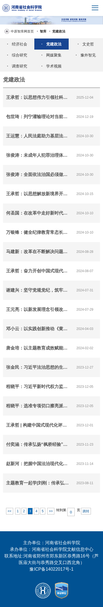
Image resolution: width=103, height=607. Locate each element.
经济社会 (17, 44)
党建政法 (58, 31)
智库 (43, 31)
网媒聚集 (51, 55)
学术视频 (51, 66)
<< (10, 511)
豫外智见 (86, 55)
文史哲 (86, 44)
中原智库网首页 (22, 31)
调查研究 (17, 66)
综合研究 (17, 55)
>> (51, 511)
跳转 (86, 511)
